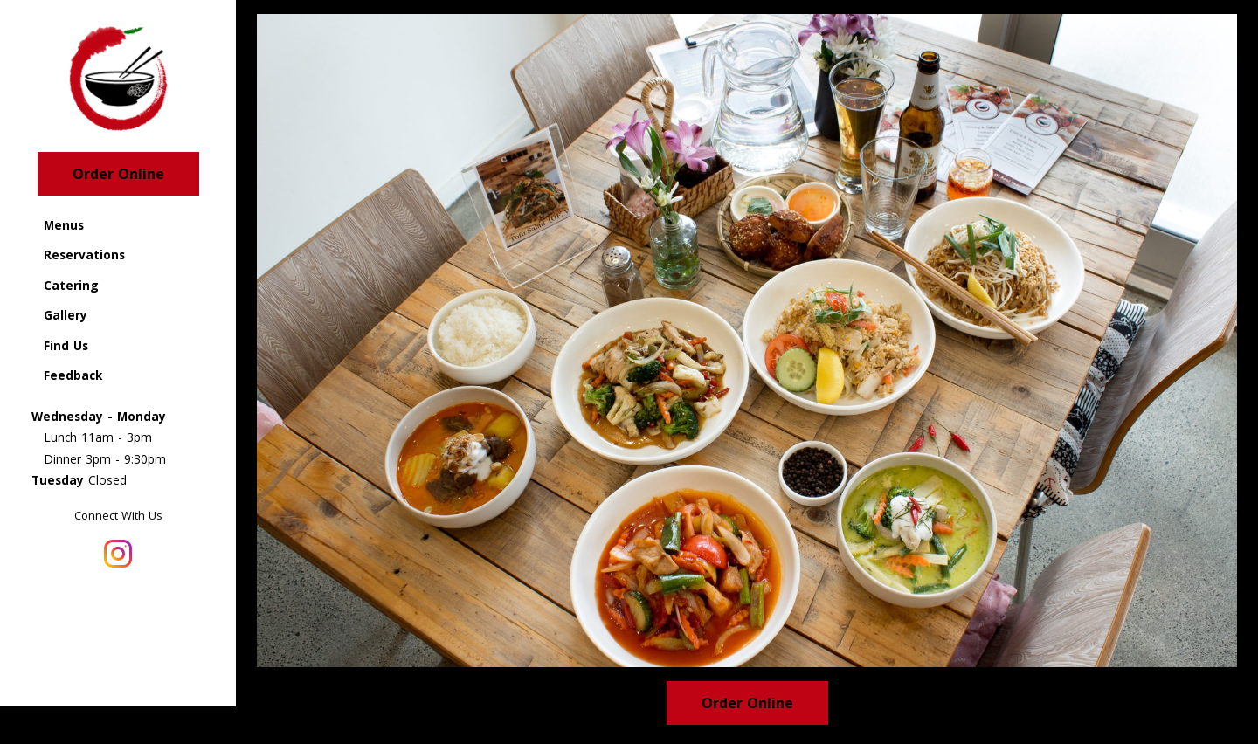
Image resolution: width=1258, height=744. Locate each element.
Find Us (66, 345)
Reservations (84, 254)
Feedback (73, 375)
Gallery (65, 315)
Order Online (118, 173)
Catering (71, 285)
